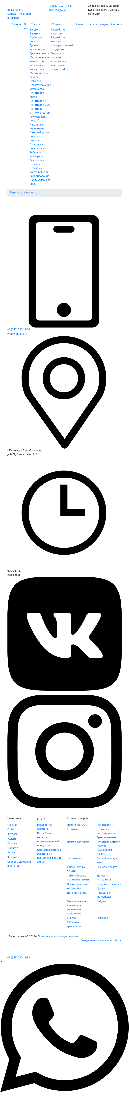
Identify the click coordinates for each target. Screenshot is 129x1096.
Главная (16, 24)
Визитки (35, 33)
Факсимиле (37, 160)
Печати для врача (78, 842)
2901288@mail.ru (59, 10)
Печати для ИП (39, 100)
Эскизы (79, 24)
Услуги (56, 24)
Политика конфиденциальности (58, 936)
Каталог (29, 192)
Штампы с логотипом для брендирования (39, 172)
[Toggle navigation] (20, 951)
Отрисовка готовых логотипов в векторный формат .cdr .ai (60, 61)
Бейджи (35, 29)
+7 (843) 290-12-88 (60, 5)
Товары (36, 24)
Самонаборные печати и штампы (39, 136)
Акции (104, 24)
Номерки (35, 81)
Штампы (35, 164)
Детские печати (39, 53)
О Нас (11, 829)
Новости (92, 24)
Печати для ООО (40, 104)
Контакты (116, 24)
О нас (26, 26)
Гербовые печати (107, 867)
